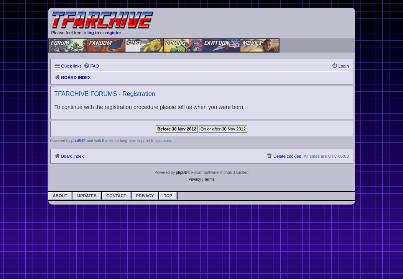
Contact (116, 195)
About (60, 195)
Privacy (145, 195)
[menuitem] (91, 66)
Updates (86, 195)
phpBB (77, 141)
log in (93, 32)
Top (168, 195)
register (113, 32)
